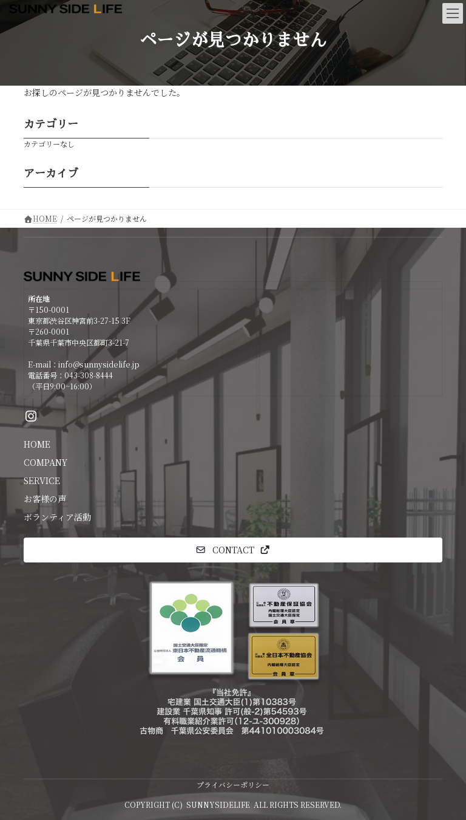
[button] (233, 550)
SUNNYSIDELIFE (218, 804)
